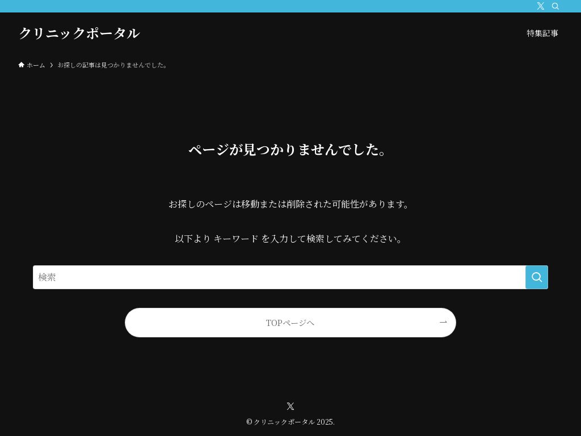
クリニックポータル (79, 33)
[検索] (555, 6)
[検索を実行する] (536, 277)
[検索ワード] (290, 277)
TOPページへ (290, 322)
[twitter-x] (540, 6)
